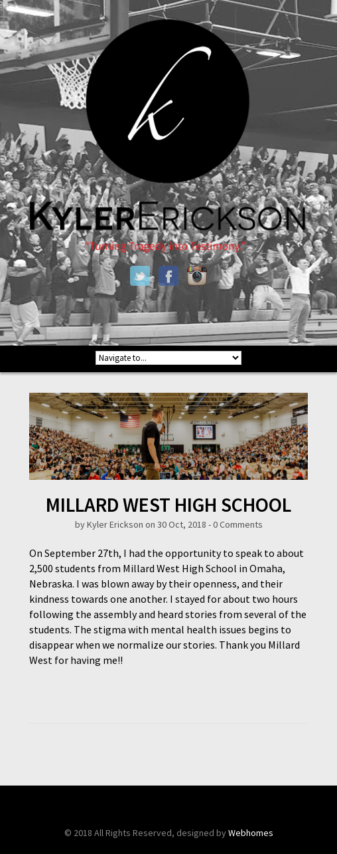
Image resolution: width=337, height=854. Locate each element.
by (81, 524)
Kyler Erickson (115, 524)
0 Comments (238, 524)
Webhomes (250, 833)
